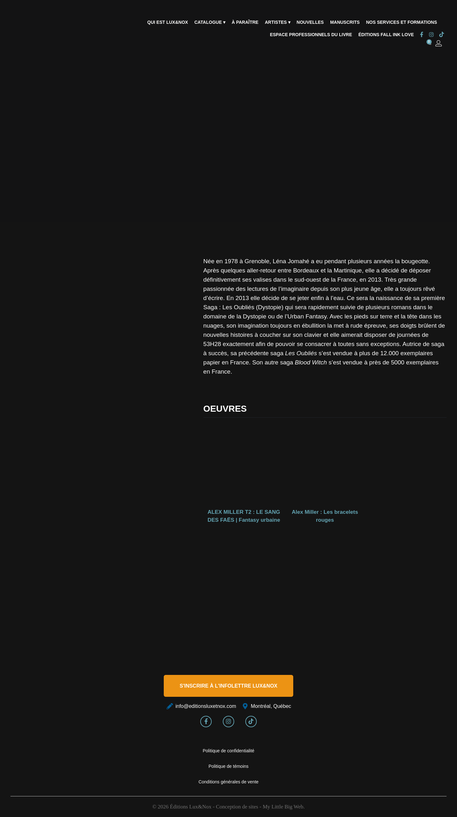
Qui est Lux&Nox (167, 22)
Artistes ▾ (277, 22)
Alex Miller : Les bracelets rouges (325, 516)
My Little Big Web (283, 807)
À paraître (245, 22)
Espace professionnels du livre (311, 34)
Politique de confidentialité (229, 750)
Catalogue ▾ (209, 22)
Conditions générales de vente (228, 781)
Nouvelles (310, 22)
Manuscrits (345, 22)
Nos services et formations (401, 22)
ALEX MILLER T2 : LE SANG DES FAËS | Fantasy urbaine (244, 516)
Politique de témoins (228, 766)
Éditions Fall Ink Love (386, 34)
